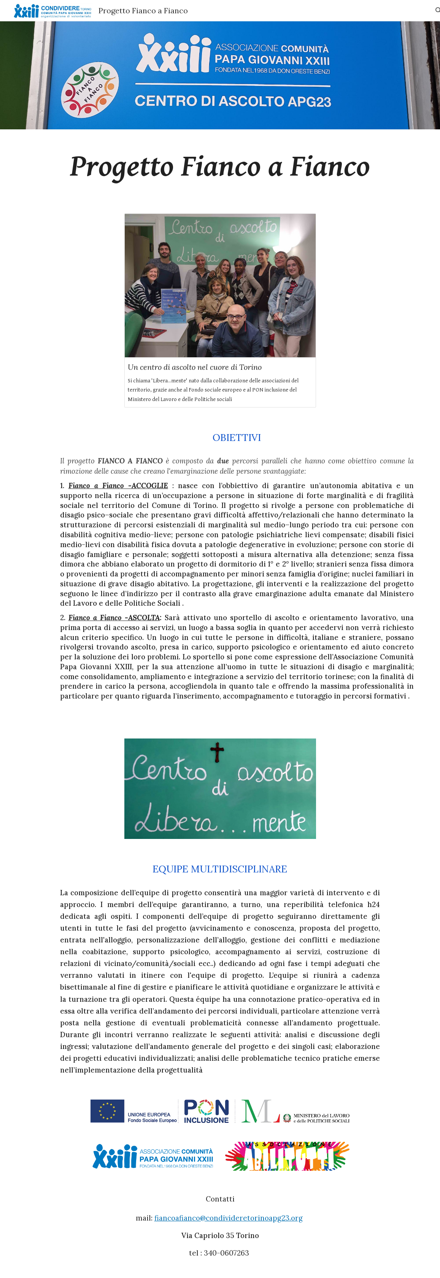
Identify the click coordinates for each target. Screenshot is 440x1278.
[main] (220, 166)
